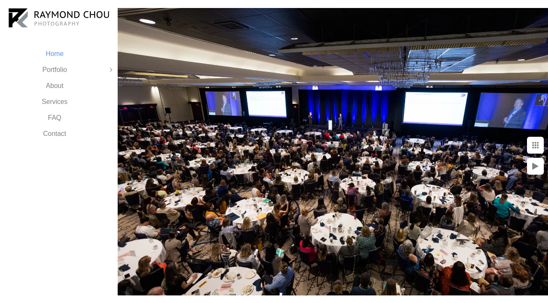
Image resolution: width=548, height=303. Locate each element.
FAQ (54, 117)
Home (55, 53)
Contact (54, 133)
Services (54, 101)
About (54, 85)
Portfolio (54, 69)
